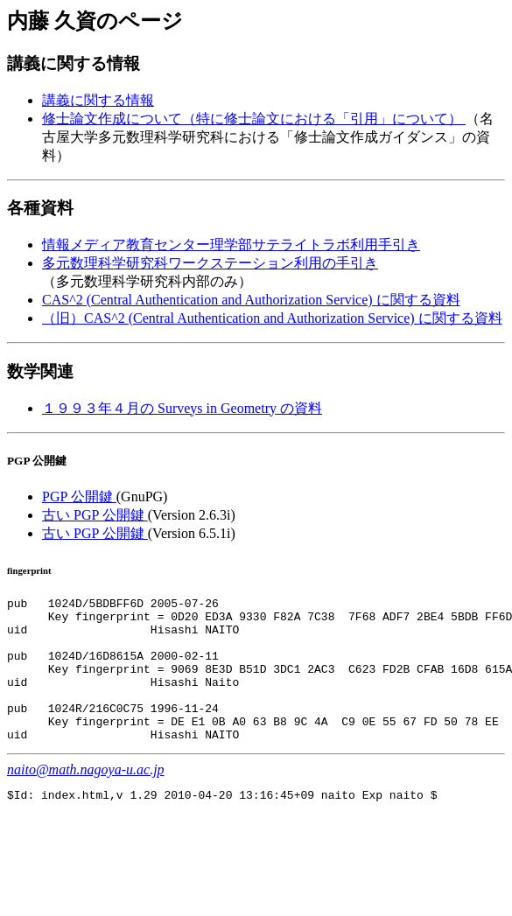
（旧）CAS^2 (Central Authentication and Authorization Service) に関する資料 (272, 318)
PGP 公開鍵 (79, 496)
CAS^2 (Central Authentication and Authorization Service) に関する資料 (251, 299)
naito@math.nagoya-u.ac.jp (86, 798)
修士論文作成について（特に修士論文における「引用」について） (254, 118)
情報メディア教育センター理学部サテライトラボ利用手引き (231, 244)
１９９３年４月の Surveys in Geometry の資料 (182, 408)
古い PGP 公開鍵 (95, 514)
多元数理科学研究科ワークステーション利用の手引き (210, 262)
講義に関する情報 (98, 100)
